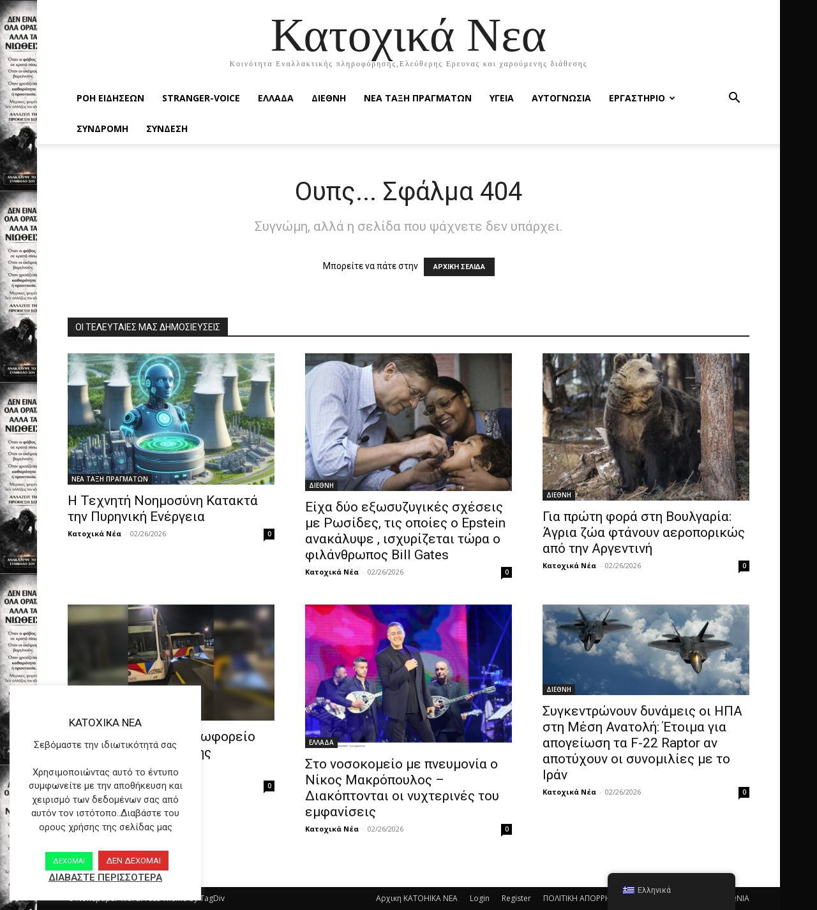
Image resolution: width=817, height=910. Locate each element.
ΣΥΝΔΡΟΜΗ (102, 128)
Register (516, 898)
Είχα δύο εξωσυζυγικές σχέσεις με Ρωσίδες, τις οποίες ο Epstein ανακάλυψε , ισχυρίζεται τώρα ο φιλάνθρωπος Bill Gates (405, 530)
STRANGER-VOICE (201, 98)
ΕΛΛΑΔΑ (276, 98)
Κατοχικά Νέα (94, 533)
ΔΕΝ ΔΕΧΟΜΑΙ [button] (133, 860)
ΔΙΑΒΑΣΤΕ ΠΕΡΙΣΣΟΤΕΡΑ (105, 877)
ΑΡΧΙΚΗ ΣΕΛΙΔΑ (459, 267)
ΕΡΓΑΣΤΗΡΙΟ (642, 98)
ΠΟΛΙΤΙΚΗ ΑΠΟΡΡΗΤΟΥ (584, 898)
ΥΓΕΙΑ (502, 98)
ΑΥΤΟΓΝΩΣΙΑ (561, 98)
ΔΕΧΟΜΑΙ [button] (69, 861)
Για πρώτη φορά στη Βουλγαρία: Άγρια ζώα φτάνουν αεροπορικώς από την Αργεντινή (644, 532)
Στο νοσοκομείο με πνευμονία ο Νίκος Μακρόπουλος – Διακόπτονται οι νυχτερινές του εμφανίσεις (402, 787)
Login (480, 898)
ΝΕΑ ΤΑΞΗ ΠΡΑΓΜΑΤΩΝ (418, 98)
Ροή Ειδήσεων (110, 98)
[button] (734, 99)
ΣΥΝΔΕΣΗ (167, 128)
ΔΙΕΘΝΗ (328, 98)
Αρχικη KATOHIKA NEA (417, 898)
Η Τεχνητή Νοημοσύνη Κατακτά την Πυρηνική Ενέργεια (163, 508)
